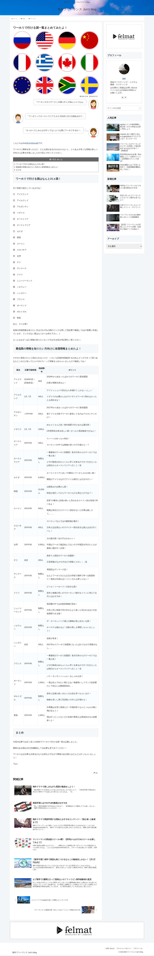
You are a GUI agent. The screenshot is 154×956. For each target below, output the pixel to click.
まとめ (18, 170)
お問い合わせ (109, 949)
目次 (54, 159)
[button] (140, 108)
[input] (124, 108)
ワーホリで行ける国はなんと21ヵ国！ (30, 164)
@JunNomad (32, 143)
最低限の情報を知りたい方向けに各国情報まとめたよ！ (37, 167)
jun (124, 78)
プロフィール (137, 949)
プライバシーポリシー (123, 949)
